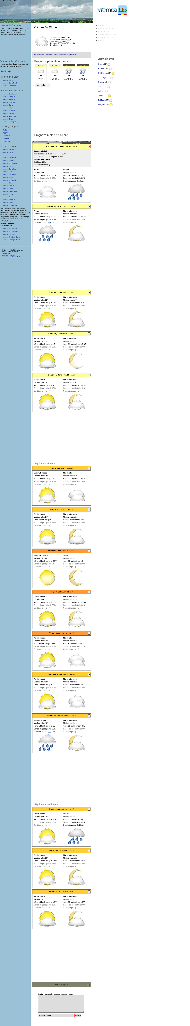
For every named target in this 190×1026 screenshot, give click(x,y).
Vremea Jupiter (8, 188)
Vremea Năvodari (9, 113)
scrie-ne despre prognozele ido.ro (55, 994)
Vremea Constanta (9, 158)
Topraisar (6, 138)
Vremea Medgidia (9, 99)
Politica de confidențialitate (11, 257)
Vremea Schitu (8, 177)
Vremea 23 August (9, 180)
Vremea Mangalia (9, 97)
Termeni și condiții (8, 255)
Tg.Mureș (101, 100)
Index (101, 25)
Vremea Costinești (9, 174)
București (101, 69)
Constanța (102, 78)
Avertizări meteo (107, 35)
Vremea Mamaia (8, 155)
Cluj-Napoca (102, 73)
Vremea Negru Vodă (10, 116)
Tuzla (5, 130)
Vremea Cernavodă (9, 102)
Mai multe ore (43, 85)
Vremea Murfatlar (9, 111)
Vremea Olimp (8, 183)
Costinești (6, 135)
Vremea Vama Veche (10, 205)
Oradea (101, 96)
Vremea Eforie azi (9, 234)
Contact (102, 41)
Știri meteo (104, 32)
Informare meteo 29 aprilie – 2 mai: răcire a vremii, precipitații (55, 54)
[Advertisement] (62, 109)
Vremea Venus (8, 194)
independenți (4, 217)
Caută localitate (107, 29)
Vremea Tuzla (8, 171)
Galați (100, 87)
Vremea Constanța (9, 94)
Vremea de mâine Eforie (11, 237)
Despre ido (6, 253)
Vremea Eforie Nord (10, 83)
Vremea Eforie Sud (9, 86)
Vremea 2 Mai (8, 202)
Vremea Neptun (8, 185)
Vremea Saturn (8, 197)
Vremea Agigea (8, 160)
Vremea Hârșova (9, 108)
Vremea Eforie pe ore (10, 231)
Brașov (100, 64)
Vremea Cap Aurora (10, 191)
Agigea (5, 133)
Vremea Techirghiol (9, 122)
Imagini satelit (106, 38)
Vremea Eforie (8, 80)
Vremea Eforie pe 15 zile (11, 240)
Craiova (101, 82)
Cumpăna (6, 141)
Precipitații (6, 71)
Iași (99, 91)
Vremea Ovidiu (8, 119)
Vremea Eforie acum (10, 228)
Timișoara (101, 105)
